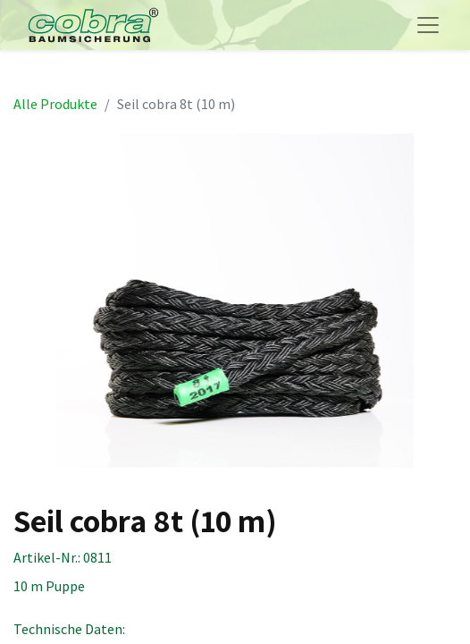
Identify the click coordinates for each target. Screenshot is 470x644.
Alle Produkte (55, 104)
